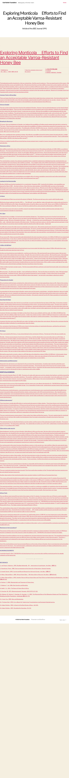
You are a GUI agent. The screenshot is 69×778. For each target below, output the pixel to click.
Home (64, 3)
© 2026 (16, 774)
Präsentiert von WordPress (39, 774)
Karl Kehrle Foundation (11, 3)
